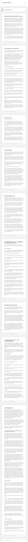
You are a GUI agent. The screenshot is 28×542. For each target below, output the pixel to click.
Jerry (10, 111)
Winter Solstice (8, 118)
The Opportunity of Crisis (10, 305)
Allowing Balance (8, 408)
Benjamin (11, 143)
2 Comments (14, 535)
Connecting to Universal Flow (11, 48)
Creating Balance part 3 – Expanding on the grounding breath (13, 242)
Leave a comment (14, 111)
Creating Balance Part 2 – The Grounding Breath (11, 340)
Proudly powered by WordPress (7, 540)
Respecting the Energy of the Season (13, 16)
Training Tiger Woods (6, 2)
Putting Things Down (9, 196)
